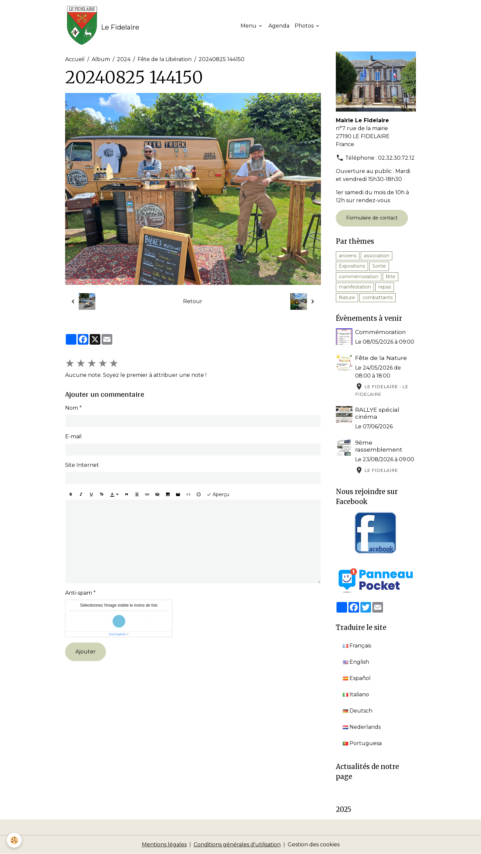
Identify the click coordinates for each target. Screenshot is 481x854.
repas (384, 287)
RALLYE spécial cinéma (377, 413)
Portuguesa (362, 743)
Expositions (352, 266)
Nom (71, 408)
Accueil (75, 59)
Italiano (356, 694)
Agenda (278, 26)
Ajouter (85, 651)
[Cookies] (14, 840)
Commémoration (380, 331)
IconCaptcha (117, 634)
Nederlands (362, 727)
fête (390, 277)
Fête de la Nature (381, 357)
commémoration (358, 277)
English (356, 662)
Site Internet (82, 465)
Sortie (379, 266)
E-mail (73, 436)
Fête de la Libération (165, 59)
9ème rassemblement (378, 446)
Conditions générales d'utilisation (237, 844)
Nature (347, 297)
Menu (249, 26)
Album (101, 59)
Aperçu (218, 494)
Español (357, 678)
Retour (192, 301)
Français (357, 645)
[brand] (102, 25)
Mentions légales (164, 844)
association (376, 256)
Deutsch (357, 711)
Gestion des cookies (313, 844)
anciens (347, 256)
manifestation (355, 287)
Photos (305, 26)
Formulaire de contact (372, 218)
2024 (124, 59)
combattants (377, 297)
